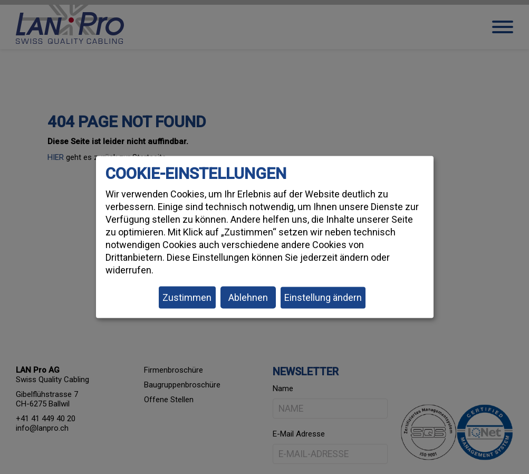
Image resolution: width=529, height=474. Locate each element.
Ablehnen (248, 297)
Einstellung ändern (323, 297)
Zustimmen (186, 297)
